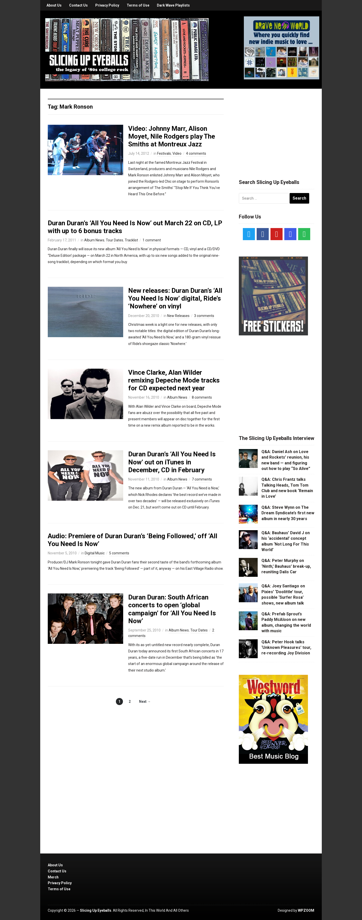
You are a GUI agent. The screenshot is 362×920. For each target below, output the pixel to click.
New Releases (178, 316)
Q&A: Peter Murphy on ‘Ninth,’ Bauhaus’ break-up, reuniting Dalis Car (286, 566)
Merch (53, 877)
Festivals (164, 153)
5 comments (119, 553)
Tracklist (131, 240)
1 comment (152, 240)
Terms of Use (138, 5)
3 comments (204, 316)
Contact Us (78, 5)
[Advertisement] (276, 127)
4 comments (196, 153)
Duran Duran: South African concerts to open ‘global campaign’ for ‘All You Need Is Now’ (172, 609)
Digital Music (95, 553)
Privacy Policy (107, 5)
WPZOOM (306, 910)
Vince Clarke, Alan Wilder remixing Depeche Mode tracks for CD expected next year (174, 380)
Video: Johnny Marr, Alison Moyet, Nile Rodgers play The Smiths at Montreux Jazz (171, 136)
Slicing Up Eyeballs (95, 910)
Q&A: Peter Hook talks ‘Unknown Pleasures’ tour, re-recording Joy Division (286, 648)
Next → (145, 702)
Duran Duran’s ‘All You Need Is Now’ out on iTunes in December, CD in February (172, 461)
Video (177, 153)
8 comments (202, 397)
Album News (94, 240)
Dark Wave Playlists (173, 5)
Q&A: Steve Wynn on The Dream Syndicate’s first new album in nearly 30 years (287, 513)
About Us (54, 5)
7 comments (202, 479)
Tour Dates (114, 240)
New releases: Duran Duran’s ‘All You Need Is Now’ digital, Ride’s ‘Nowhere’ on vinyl (175, 298)
